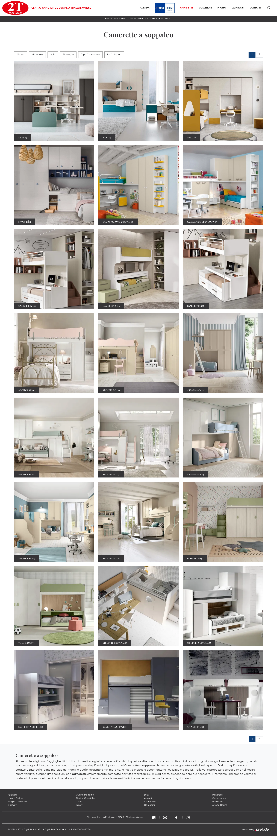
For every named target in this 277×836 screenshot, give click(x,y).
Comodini (149, 805)
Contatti (255, 8)
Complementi (219, 798)
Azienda (144, 8)
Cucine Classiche (85, 798)
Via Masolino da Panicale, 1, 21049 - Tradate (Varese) (115, 817)
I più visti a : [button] (114, 54)
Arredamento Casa (123, 19)
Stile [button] (52, 54)
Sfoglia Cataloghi (17, 802)
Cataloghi (238, 8)
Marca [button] (20, 54)
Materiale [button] (37, 54)
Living (79, 802)
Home (108, 19)
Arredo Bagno (219, 805)
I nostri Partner (15, 798)
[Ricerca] (269, 8)
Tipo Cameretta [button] (90, 54)
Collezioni (205, 8)
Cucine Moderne (85, 795)
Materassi (217, 795)
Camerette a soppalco (160, 19)
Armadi (148, 798)
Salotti (79, 805)
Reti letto (217, 802)
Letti (146, 795)
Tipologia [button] (68, 54)
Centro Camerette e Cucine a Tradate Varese (61, 8)
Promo (221, 8)
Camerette (186, 8)
